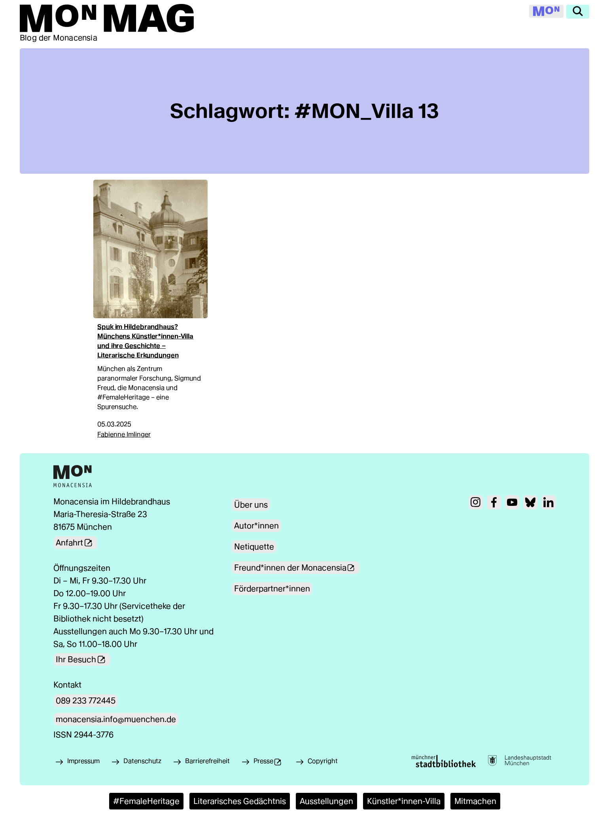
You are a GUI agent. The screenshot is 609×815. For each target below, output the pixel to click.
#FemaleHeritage (146, 801)
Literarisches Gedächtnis (239, 801)
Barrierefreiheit (207, 761)
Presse (273, 763)
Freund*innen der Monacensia (297, 567)
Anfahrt (76, 542)
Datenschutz (142, 761)
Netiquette (254, 546)
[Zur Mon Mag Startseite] (107, 18)
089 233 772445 (85, 700)
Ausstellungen (326, 801)
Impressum (83, 761)
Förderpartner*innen (272, 588)
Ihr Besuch (83, 659)
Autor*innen (256, 525)
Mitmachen (475, 801)
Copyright (324, 761)
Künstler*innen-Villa (404, 801)
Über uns (251, 504)
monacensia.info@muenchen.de (116, 719)
